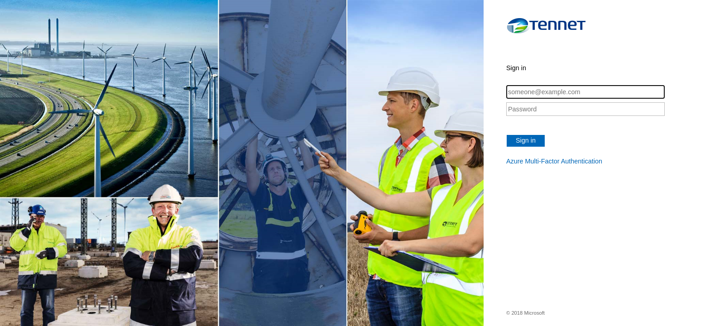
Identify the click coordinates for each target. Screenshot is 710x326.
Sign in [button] (526, 140)
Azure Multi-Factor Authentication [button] (554, 161)
